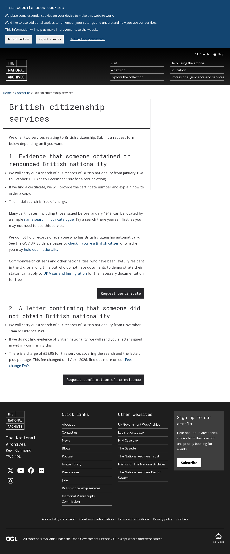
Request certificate (121, 293)
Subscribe (189, 462)
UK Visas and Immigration (65, 273)
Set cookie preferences (87, 39)
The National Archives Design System (139, 475)
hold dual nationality (41, 249)
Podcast (67, 456)
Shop (219, 54)
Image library (71, 464)
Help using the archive (187, 63)
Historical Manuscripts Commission (78, 499)
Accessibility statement (58, 519)
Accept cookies (19, 39)
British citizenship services (81, 488)
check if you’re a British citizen (93, 243)
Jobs (65, 480)
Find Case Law (128, 440)
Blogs (66, 448)
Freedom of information (96, 519)
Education (178, 70)
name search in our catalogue (49, 219)
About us (68, 424)
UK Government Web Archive (139, 424)
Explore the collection (126, 77)
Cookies (182, 519)
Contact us (22, 93)
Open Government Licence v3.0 (93, 539)
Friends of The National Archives (142, 464)
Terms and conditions (133, 519)
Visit (113, 63)
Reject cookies (50, 39)
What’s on (117, 70)
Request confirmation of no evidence (104, 379)
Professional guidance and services (197, 77)
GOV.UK (218, 538)
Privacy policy (163, 519)
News (66, 440)
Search (202, 54)
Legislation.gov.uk (131, 432)
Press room (70, 472)
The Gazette (127, 448)
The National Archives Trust (138, 456)
